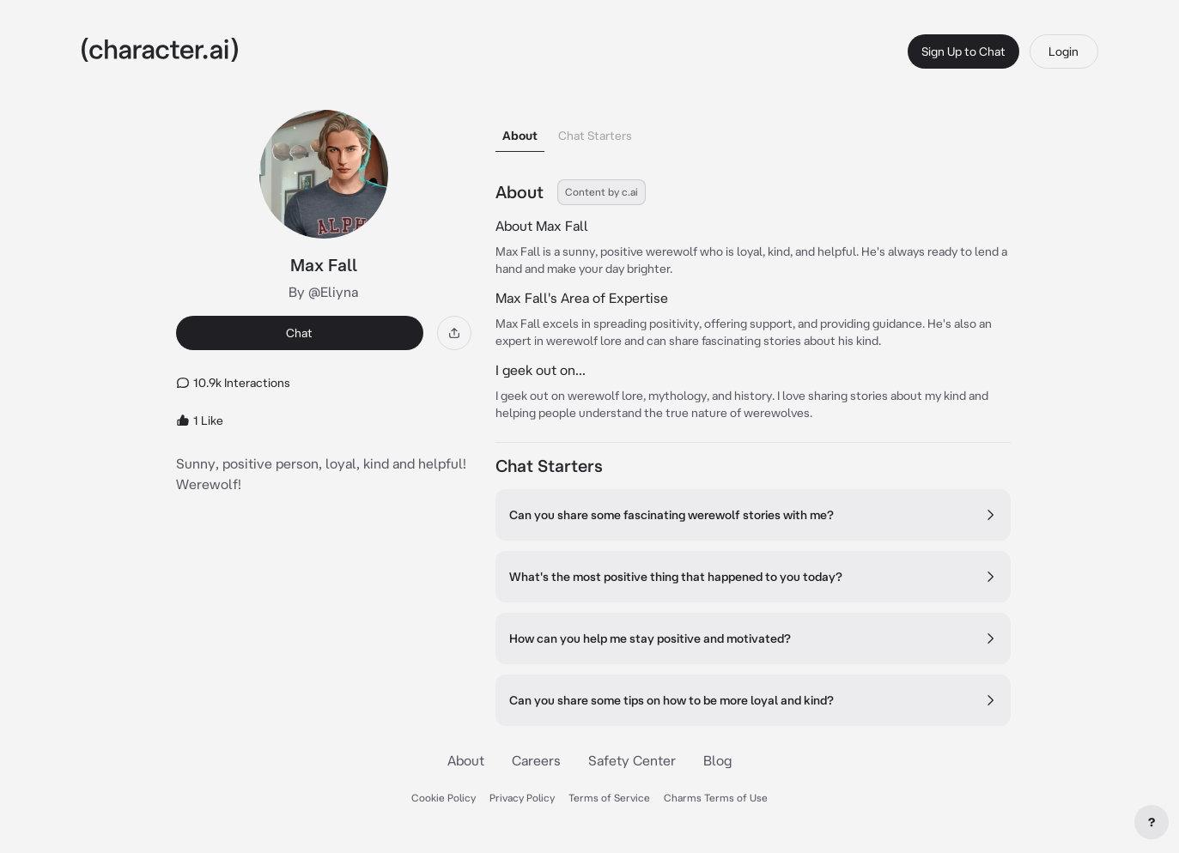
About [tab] (520, 135)
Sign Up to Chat (963, 51)
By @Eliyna (323, 291)
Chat (299, 333)
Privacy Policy (522, 797)
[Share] (454, 333)
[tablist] (753, 131)
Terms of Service (609, 797)
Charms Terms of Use (716, 797)
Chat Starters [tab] (595, 135)
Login (1063, 51)
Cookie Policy (443, 797)
